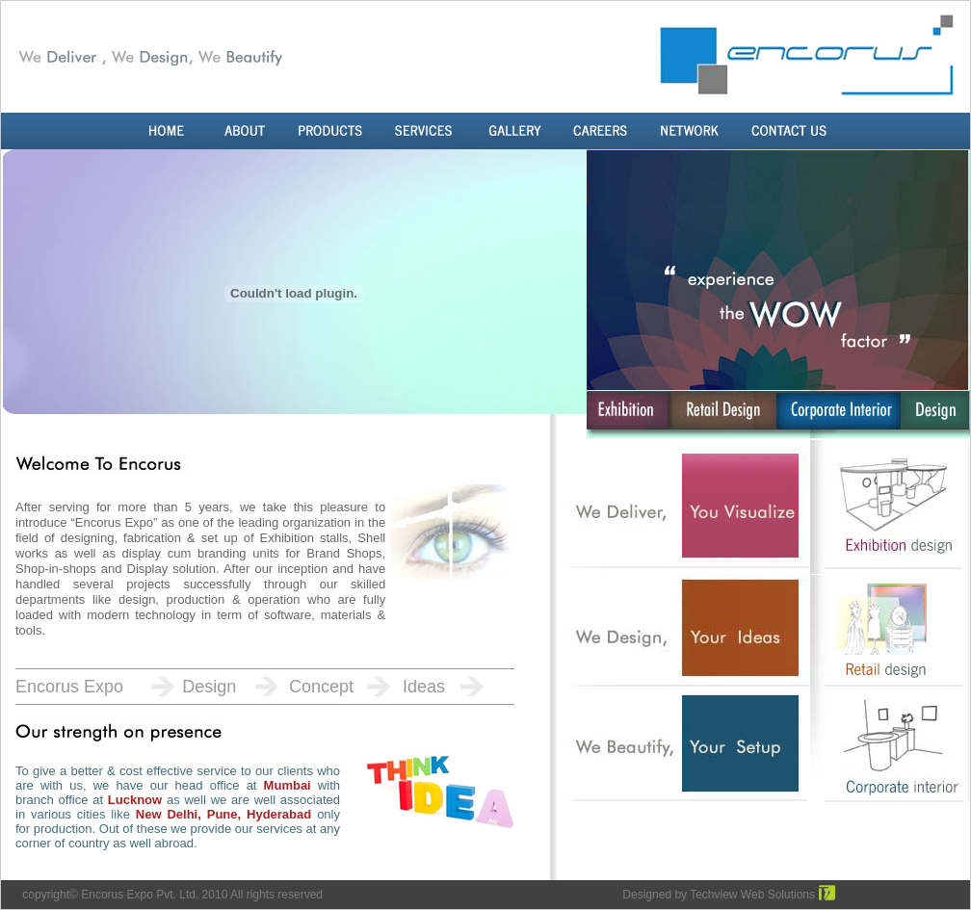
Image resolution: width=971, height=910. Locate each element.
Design (209, 686)
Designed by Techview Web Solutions (718, 894)
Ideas (424, 686)
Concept (321, 686)
